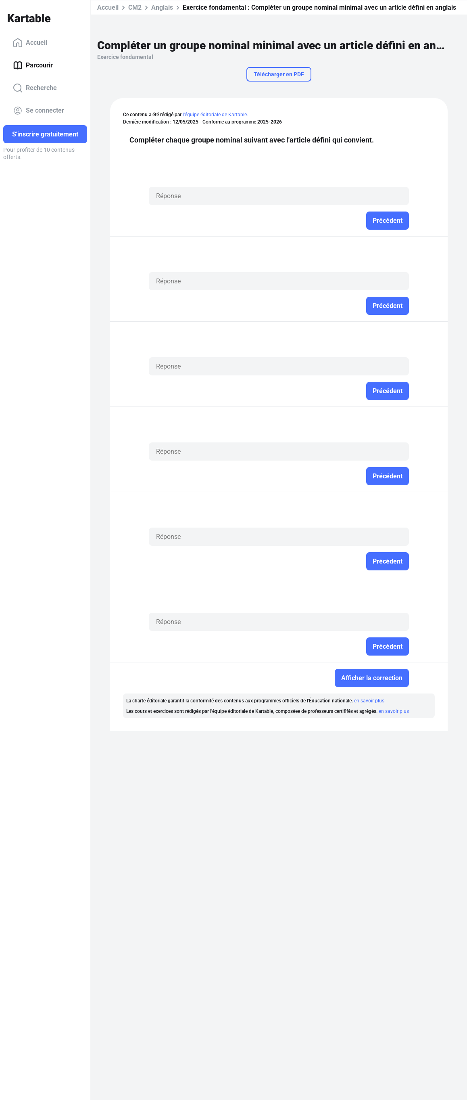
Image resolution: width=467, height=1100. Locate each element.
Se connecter (38, 110)
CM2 (135, 7)
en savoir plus (369, 701)
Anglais (162, 7)
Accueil (30, 43)
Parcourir (33, 65)
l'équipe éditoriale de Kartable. (215, 114)
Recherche (35, 88)
